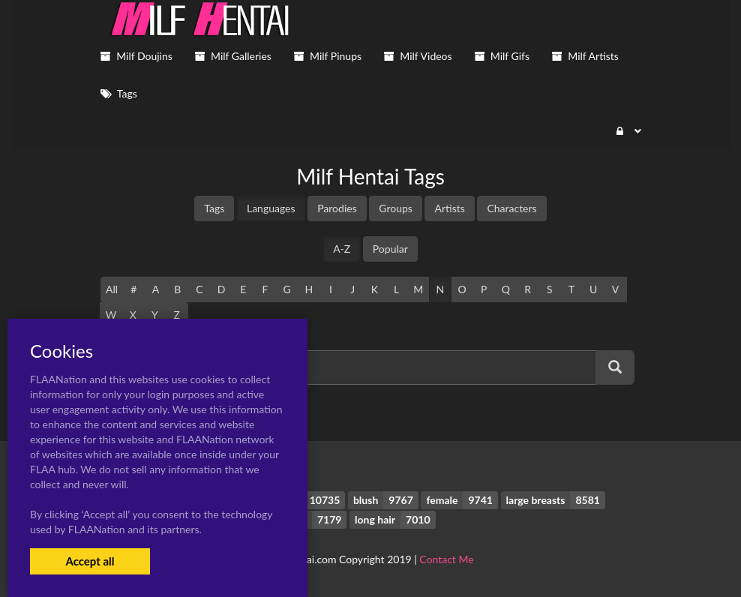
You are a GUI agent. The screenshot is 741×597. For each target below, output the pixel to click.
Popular (390, 248)
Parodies (337, 208)
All (112, 289)
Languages (271, 208)
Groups (395, 208)
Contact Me (446, 559)
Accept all (89, 561)
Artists (449, 208)
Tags (214, 208)
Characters (511, 208)
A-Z (341, 248)
